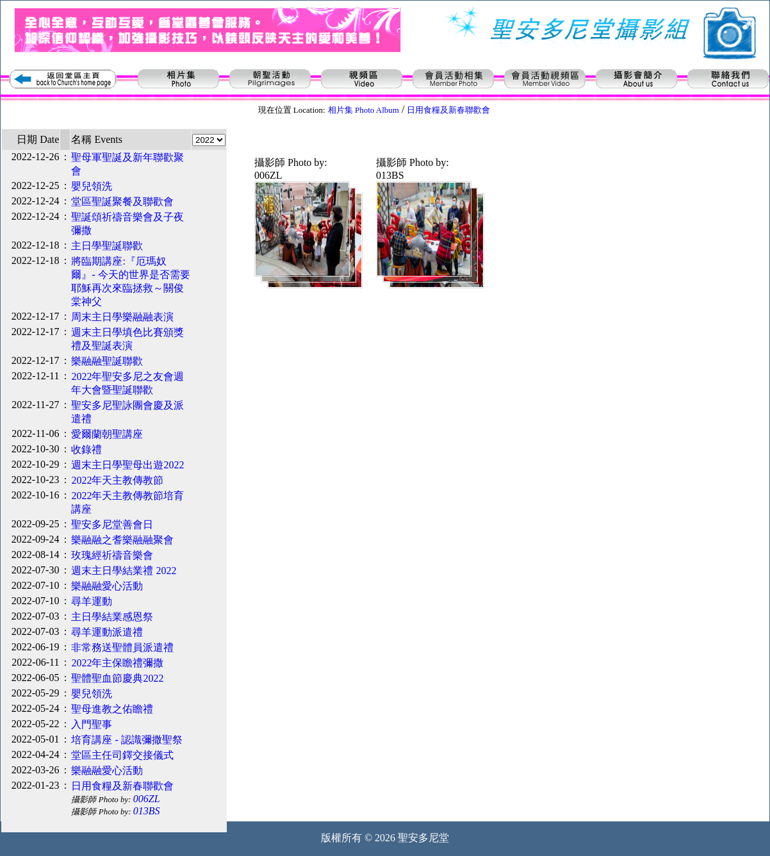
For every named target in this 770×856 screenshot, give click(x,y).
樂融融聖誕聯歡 (107, 361)
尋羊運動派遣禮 (107, 632)
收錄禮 (86, 449)
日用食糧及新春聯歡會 (122, 785)
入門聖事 (91, 724)
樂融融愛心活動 (107, 585)
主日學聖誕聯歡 (107, 245)
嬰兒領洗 (91, 186)
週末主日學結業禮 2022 (123, 570)
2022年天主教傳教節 (117, 480)
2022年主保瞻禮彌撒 (117, 662)
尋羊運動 (91, 601)
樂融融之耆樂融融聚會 (122, 539)
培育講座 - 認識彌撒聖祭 (126, 739)
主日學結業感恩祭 (112, 616)
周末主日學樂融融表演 (122, 316)
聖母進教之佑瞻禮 (112, 709)
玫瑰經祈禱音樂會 (112, 555)
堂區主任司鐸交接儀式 (122, 755)
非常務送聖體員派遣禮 (122, 647)
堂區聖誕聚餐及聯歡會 (122, 201)
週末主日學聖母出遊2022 (127, 464)
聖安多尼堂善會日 (112, 524)
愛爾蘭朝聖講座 (107, 434)
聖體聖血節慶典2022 (117, 678)
